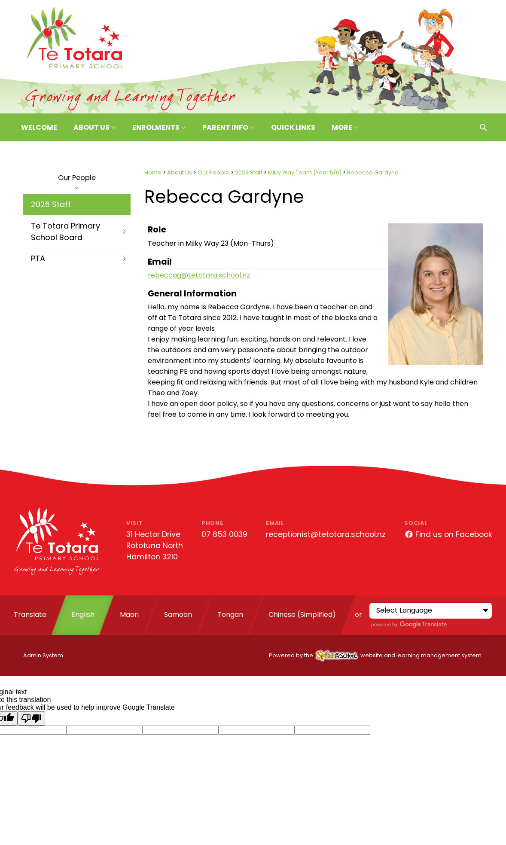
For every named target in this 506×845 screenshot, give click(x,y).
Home (153, 172)
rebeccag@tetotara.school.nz (199, 275)
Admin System (43, 655)
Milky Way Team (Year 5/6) (304, 172)
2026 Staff (51, 204)
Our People (77, 181)
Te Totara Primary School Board (79, 231)
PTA (79, 258)
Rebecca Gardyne (373, 172)
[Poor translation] (31, 718)
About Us (179, 172)
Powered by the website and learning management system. (376, 655)
